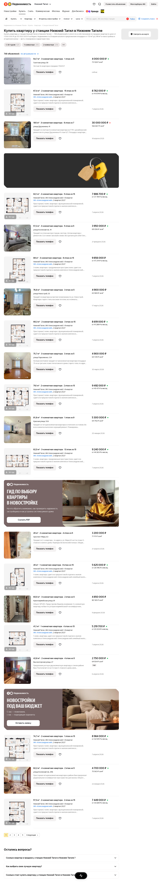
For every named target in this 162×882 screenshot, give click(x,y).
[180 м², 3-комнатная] (18, 136)
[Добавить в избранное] (60, 72)
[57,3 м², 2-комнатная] (18, 813)
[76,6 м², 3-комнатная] (18, 303)
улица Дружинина (40, 126)
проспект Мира (39, 537)
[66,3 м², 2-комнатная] (18, 335)
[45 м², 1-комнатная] (18, 578)
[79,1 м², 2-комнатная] (18, 399)
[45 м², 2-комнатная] (18, 546)
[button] (99, 4)
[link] (153, 4)
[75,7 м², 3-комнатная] (18, 367)
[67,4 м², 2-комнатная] (18, 104)
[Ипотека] (56, 11)
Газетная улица (39, 63)
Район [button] (132, 19)
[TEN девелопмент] (102, 11)
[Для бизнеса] (78, 11)
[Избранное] (94, 4)
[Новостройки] (11, 11)
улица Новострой (40, 294)
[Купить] (22, 11)
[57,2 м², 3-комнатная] (18, 239)
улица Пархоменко (40, 357)
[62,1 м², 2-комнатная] (18, 207)
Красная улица (39, 421)
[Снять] (31, 11)
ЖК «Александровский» (42, 97)
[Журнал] (66, 11)
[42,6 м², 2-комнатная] (18, 671)
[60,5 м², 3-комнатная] (18, 610)
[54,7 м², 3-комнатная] (18, 72)
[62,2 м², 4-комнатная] (18, 781)
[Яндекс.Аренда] (92, 11)
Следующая (32, 835)
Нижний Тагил (39, 95)
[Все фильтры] (6, 18)
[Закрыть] (157, 19)
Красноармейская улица (43, 601)
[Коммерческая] (43, 11)
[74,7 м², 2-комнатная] (18, 749)
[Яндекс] (6, 4)
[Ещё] (64, 45)
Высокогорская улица (41, 662)
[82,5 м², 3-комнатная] (18, 463)
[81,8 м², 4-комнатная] (18, 431)
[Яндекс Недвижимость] (19, 4)
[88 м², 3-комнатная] (18, 271)
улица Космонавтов (41, 230)
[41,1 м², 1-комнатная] (18, 639)
